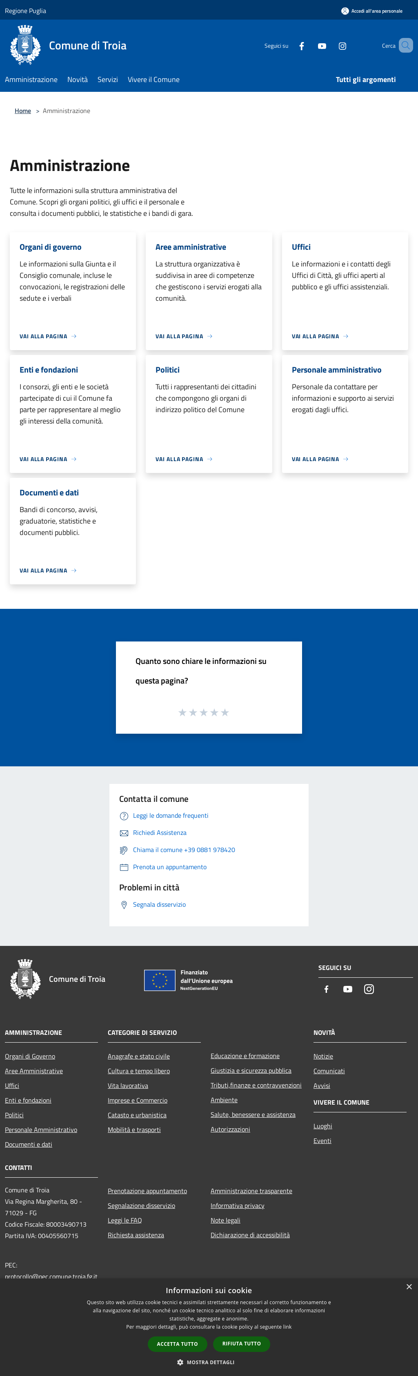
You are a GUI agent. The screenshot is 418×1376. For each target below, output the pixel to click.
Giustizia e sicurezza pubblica (251, 1070)
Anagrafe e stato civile (139, 1056)
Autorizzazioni (230, 1129)
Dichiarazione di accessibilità (250, 1235)
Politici (14, 1115)
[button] (209, 1362)
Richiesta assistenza (136, 1235)
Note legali (225, 1220)
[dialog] (209, 1327)
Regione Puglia (25, 11)
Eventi (322, 1140)
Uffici (12, 1085)
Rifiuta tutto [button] (241, 1343)
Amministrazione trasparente (251, 1191)
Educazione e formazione (245, 1056)
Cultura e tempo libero (139, 1071)
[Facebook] (290, 45)
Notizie (323, 1056)
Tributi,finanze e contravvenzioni (256, 1085)
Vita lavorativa (128, 1085)
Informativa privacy (238, 1205)
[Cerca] (403, 45)
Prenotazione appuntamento (147, 1191)
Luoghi (323, 1126)
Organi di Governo (30, 1056)
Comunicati (329, 1071)
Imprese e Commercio (137, 1100)
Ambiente (224, 1100)
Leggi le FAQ (125, 1220)
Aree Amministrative (34, 1071)
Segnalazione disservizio (141, 1205)
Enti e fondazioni (28, 1100)
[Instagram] (330, 45)
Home (23, 110)
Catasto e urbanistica (137, 1115)
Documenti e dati (28, 1144)
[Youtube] (310, 45)
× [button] (409, 1287)
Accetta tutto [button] (177, 1343)
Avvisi (322, 1085)
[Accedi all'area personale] (372, 10)
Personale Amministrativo (41, 1129)
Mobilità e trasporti (134, 1129)
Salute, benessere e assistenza (253, 1114)
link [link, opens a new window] (287, 1326)
